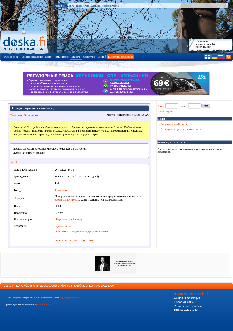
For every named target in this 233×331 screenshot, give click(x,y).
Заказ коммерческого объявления (74, 240)
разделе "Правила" (44, 304)
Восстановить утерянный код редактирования (81, 231)
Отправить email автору (68, 219)
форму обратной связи (69, 297)
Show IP (14, 161)
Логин (160, 105)
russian (59, 5)
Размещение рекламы (188, 306)
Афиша (95, 5)
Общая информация (187, 298)
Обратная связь (184, 302)
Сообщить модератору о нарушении (181, 129)
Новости (105, 5)
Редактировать (63, 226)
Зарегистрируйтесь (66, 199)
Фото (86, 5)
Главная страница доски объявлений (24, 41)
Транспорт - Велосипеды (24, 115)
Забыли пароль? (165, 111)
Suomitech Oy (90, 285)
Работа (115, 5)
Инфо (79, 5)
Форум (70, 5)
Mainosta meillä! (186, 310)
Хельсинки (61, 190)
